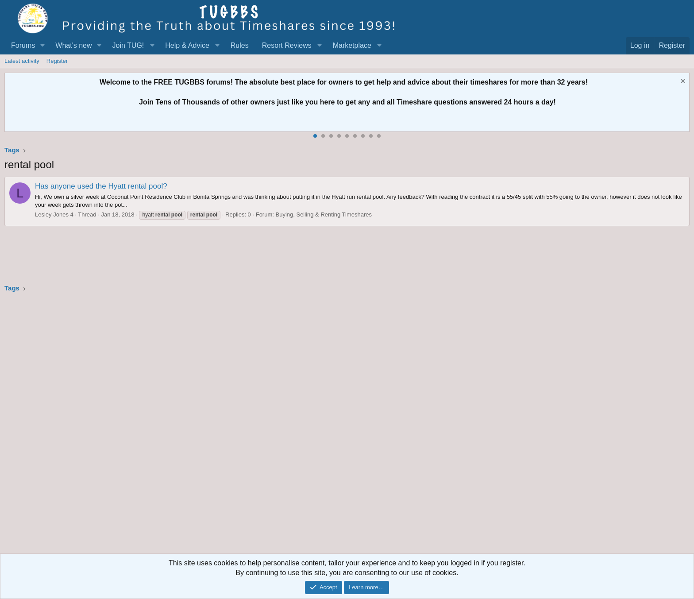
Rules (240, 45)
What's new (73, 45)
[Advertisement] (270, 426)
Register (57, 61)
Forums (23, 45)
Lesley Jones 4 (54, 214)
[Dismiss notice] (682, 82)
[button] (42, 45)
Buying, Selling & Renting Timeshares (324, 214)
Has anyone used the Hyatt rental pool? (101, 186)
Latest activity (21, 61)
